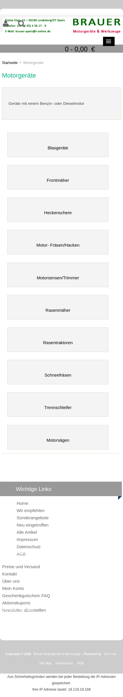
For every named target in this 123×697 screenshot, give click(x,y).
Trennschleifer (57, 405)
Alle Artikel (26, 532)
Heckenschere (58, 210)
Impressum (27, 539)
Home (22, 503)
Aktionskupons (16, 602)
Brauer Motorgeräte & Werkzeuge (57, 654)
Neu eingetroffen (32, 524)
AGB (80, 663)
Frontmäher (58, 178)
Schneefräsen (58, 372)
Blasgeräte (57, 145)
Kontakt (9, 573)
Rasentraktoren (58, 340)
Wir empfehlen (30, 510)
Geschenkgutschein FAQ (26, 595)
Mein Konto (13, 588)
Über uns (11, 581)
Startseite (10, 62)
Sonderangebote (32, 517)
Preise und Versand (21, 566)
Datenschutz (28, 546)
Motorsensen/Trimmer (58, 275)
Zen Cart (110, 654)
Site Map (45, 663)
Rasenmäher (57, 308)
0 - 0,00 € (80, 49)
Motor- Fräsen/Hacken (58, 242)
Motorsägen (58, 438)
